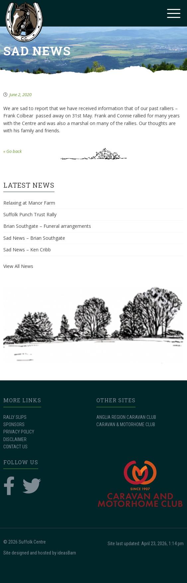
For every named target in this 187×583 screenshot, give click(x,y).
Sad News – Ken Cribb (27, 249)
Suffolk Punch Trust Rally (29, 214)
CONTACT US (15, 446)
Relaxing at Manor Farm (29, 203)
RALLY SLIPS (15, 417)
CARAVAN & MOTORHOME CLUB (125, 424)
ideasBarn (66, 552)
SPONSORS (14, 424)
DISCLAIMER (15, 439)
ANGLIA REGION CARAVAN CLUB (126, 417)
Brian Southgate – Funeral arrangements (47, 226)
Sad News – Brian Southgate (34, 238)
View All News (18, 266)
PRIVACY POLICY (18, 431)
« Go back (12, 151)
